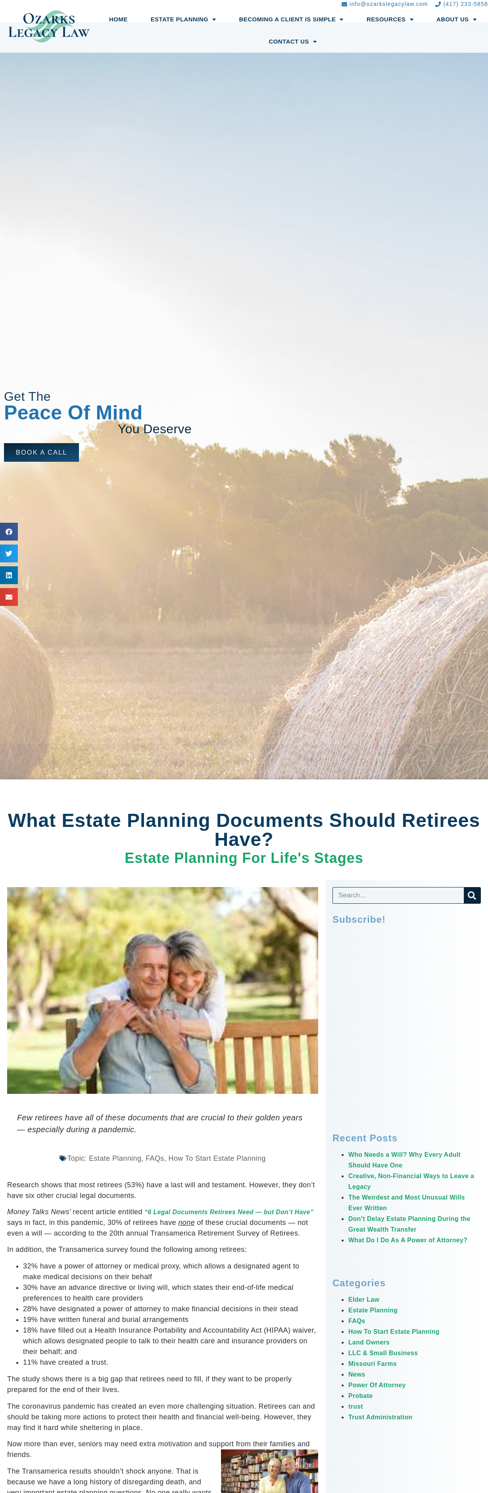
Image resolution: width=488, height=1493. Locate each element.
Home (118, 19)
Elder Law (366, 1310)
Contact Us (293, 42)
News (358, 1385)
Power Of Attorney (380, 1396)
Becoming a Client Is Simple (291, 20)
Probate (362, 1406)
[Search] (472, 895)
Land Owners (371, 1353)
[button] (43, 452)
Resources (390, 20)
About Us (456, 20)
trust (356, 1417)
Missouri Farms (375, 1374)
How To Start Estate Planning (400, 1342)
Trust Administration (384, 1428)
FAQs (358, 1331)
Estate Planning (183, 20)
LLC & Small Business (387, 1363)
